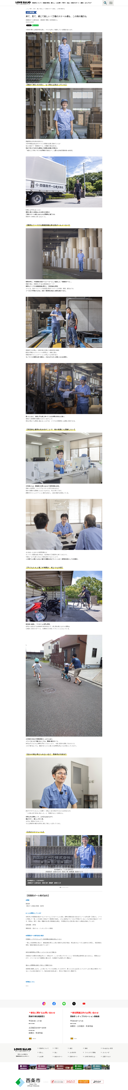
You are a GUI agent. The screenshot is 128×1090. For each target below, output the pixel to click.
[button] (28, 856)
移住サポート (75, 3)
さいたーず (105, 1059)
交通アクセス (106, 1063)
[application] (64, 53)
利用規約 (51, 1081)
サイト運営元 (33, 1081)
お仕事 (58, 3)
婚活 (82, 3)
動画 (85, 1055)
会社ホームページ (31, 985)
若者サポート (73, 1063)
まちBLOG (72, 1059)
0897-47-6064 (42, 1025)
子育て (64, 3)
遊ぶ (68, 3)
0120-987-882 (42, 1035)
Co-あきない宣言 (107, 1055)
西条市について (37, 3)
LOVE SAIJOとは (89, 1063)
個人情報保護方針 (43, 1081)
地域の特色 (46, 3)
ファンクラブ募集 (89, 1059)
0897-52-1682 (83, 1025)
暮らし (53, 3)
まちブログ (88, 3)
